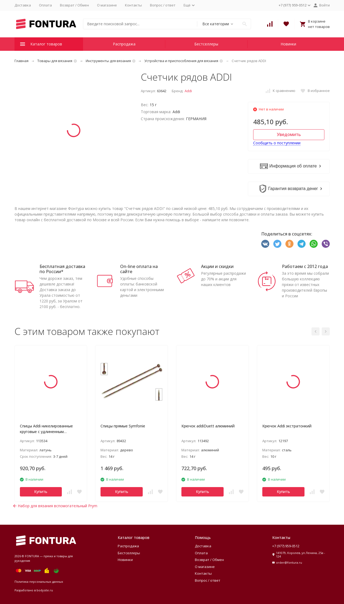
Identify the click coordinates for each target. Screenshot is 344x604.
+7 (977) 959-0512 (285, 546)
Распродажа (124, 44)
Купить (40, 491)
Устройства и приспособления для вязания (181, 60)
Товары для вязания (54, 60)
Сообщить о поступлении (276, 142)
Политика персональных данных (39, 582)
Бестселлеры (206, 44)
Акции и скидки (217, 266)
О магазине (107, 5)
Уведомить (289, 134)
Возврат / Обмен (74, 5)
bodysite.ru (45, 590)
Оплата (45, 5)
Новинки (288, 44)
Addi (188, 90)
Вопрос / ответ (162, 5)
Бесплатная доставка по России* (62, 268)
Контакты (133, 5)
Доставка (23, 5)
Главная (21, 60)
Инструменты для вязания (108, 60)
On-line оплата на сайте (139, 268)
